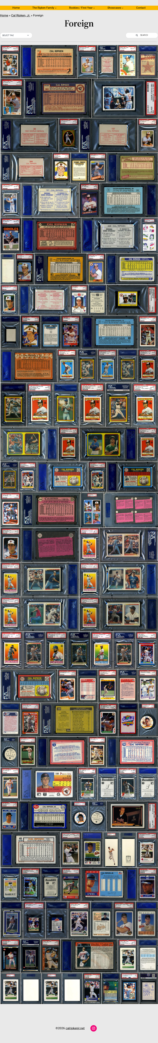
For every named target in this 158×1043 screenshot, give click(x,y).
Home (16, 7)
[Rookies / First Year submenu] (94, 8)
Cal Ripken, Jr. (20, 15)
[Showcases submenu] (122, 8)
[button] (16, 35)
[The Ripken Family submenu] (55, 8)
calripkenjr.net (75, 1028)
